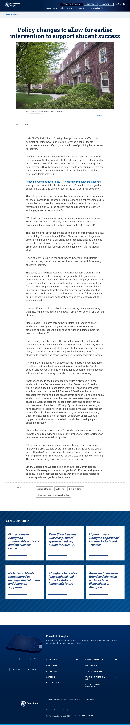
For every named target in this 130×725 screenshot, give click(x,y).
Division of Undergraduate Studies (53, 495)
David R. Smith (76, 489)
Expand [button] (99, 115)
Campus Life (80, 8)
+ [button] (77, 659)
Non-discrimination (60, 710)
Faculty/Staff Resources (93, 685)
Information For (97, 8)
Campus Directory (95, 660)
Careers (50, 677)
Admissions (65, 8)
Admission (51, 665)
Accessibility (73, 710)
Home (7, 15)
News (15, 15)
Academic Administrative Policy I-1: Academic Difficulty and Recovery (63, 181)
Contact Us (52, 682)
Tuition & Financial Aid (95, 678)
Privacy (48, 710)
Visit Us (90, 4)
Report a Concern (71, 4)
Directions (91, 665)
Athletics (51, 671)
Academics (50, 8)
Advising (60, 489)
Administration (44, 489)
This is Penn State (95, 671)
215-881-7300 (89, 699)
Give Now (106, 4)
